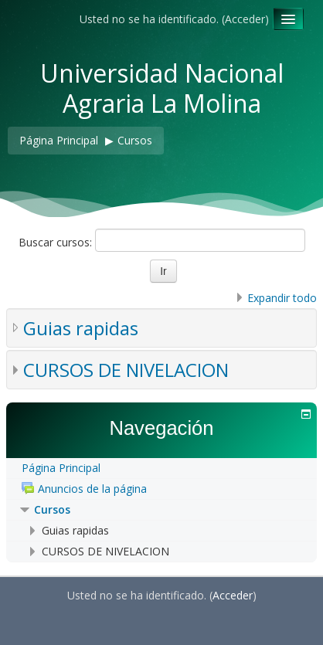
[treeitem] (161, 468)
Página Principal (61, 467)
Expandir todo (282, 297)
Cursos (52, 509)
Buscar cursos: (57, 242)
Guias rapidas (80, 328)
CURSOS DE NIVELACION (126, 369)
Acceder (245, 19)
